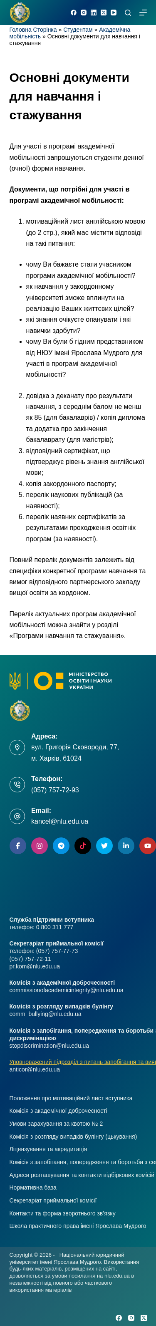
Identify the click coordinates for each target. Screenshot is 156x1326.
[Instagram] (84, 12)
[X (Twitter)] (103, 12)
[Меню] (143, 12)
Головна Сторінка (33, 29)
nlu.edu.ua (117, 1276)
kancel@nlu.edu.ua (59, 821)
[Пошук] (128, 13)
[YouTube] (113, 12)
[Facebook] (74, 12)
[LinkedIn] (94, 12)
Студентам (78, 29)
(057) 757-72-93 (55, 790)
